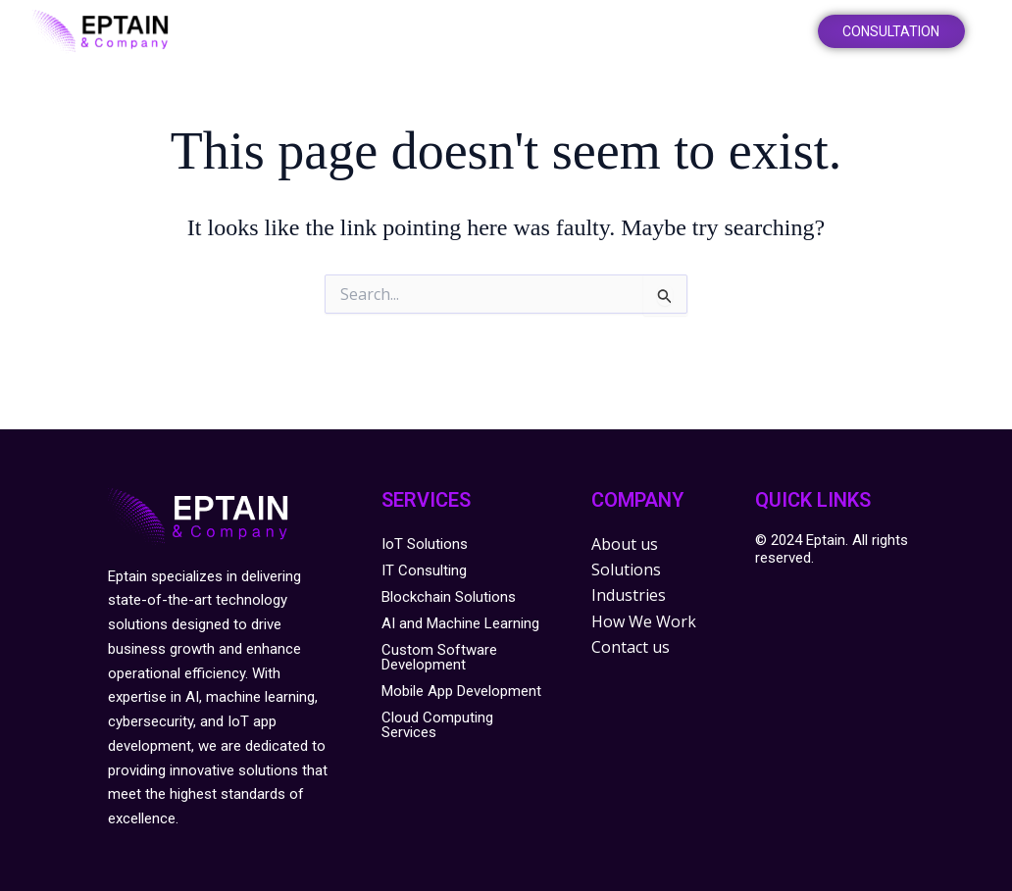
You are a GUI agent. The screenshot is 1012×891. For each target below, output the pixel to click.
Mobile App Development (461, 691)
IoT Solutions (424, 544)
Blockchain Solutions (448, 597)
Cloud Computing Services (437, 725)
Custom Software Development (439, 657)
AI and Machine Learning (460, 623)
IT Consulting (424, 570)
